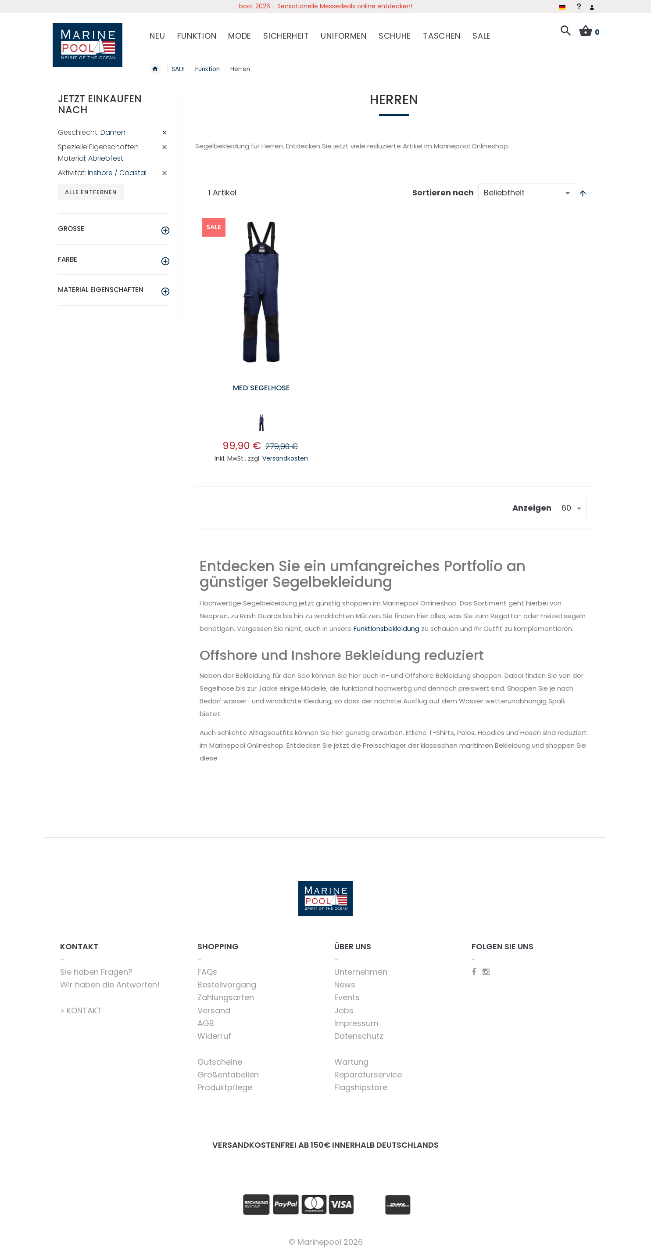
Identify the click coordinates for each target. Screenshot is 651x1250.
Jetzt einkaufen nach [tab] (100, 99)
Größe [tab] (71, 225)
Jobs (344, 1006)
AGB (205, 1018)
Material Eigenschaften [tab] (100, 286)
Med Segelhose (261, 383)
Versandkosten (285, 454)
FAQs (207, 967)
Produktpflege (224, 1082)
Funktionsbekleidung (386, 624)
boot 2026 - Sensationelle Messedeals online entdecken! (325, 6)
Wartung (351, 1057)
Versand (213, 1006)
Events (347, 992)
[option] (261, 418)
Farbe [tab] (67, 255)
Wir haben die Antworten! (110, 980)
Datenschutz (358, 1031)
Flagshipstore (360, 1082)
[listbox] (261, 420)
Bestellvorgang (226, 980)
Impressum (356, 1018)
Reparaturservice (368, 1070)
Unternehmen (360, 967)
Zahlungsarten (225, 992)
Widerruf (214, 1031)
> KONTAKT (81, 1006)
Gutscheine (219, 1057)
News (344, 980)
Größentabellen (228, 1070)
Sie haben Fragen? (96, 967)
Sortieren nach (443, 188)
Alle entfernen (91, 188)
